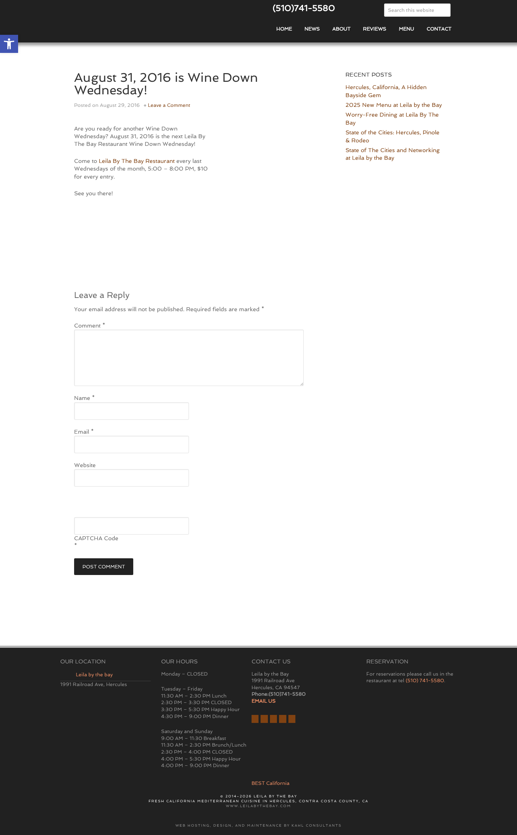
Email (84, 431)
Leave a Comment (169, 105)
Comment (89, 325)
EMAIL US (264, 701)
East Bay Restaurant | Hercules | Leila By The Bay (140, 25)
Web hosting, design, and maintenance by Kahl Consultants (258, 825)
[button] (9, 44)
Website (85, 465)
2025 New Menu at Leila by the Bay (393, 105)
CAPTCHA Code (96, 538)
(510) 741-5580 (425, 680)
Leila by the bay (94, 674)
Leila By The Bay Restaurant (137, 161)
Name (84, 398)
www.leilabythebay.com (258, 806)
